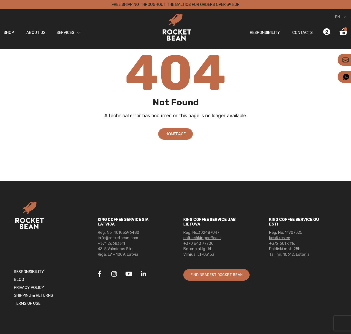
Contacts (302, 32)
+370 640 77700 (198, 243)
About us (36, 32)
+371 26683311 (111, 243)
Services (65, 32)
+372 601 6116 (282, 243)
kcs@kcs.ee (279, 238)
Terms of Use (27, 303)
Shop (9, 32)
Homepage (176, 134)
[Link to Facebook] (99, 274)
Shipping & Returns (33, 295)
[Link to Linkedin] (143, 274)
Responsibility (265, 32)
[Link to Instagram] (114, 274)
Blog (19, 279)
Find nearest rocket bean (218, 275)
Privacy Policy (29, 287)
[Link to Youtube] (129, 274)
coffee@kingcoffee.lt (202, 238)
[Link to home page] (175, 28)
